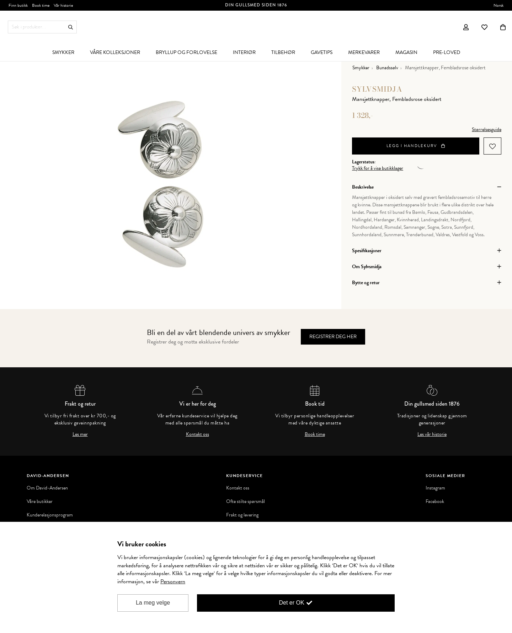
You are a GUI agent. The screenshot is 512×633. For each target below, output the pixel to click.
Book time (315, 434)
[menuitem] (63, 52)
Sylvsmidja (377, 88)
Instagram (435, 488)
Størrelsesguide (486, 129)
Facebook (435, 501)
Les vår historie (432, 434)
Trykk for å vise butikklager (377, 168)
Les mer (80, 434)
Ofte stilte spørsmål (245, 501)
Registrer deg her (333, 336)
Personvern (172, 581)
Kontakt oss (197, 434)
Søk (70, 27)
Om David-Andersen (47, 488)
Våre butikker (40, 501)
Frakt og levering (242, 515)
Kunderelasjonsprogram (50, 515)
